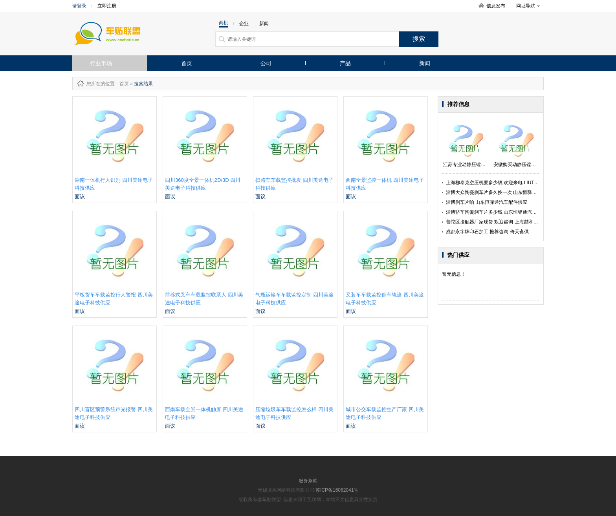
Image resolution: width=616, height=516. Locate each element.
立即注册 (106, 6)
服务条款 (308, 480)
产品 (345, 63)
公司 (265, 63)
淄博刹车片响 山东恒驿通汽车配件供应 (486, 202)
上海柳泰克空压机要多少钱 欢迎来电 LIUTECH (495, 182)
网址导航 (528, 6)
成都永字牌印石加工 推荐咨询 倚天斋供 (487, 231)
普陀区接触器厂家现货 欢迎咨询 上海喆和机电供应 (499, 222)
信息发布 (495, 6)
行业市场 (101, 63)
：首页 (122, 83)
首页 (186, 63)
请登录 (79, 6)
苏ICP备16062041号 (336, 490)
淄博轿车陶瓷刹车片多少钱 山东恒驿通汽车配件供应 (501, 212)
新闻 (424, 63)
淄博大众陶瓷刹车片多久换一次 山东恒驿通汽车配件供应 (505, 192)
